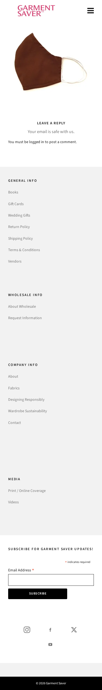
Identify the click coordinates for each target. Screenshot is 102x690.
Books (13, 192)
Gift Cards (16, 204)
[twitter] (74, 629)
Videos (13, 502)
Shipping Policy (20, 238)
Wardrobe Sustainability (27, 411)
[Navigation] (90, 11)
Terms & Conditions (24, 249)
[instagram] (27, 629)
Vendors (14, 261)
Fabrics (14, 388)
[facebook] (50, 629)
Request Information (25, 318)
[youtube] (50, 644)
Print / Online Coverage (27, 490)
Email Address (21, 570)
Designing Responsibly (26, 399)
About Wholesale (22, 306)
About (13, 376)
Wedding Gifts (19, 215)
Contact (14, 422)
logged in (36, 141)
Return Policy (19, 226)
